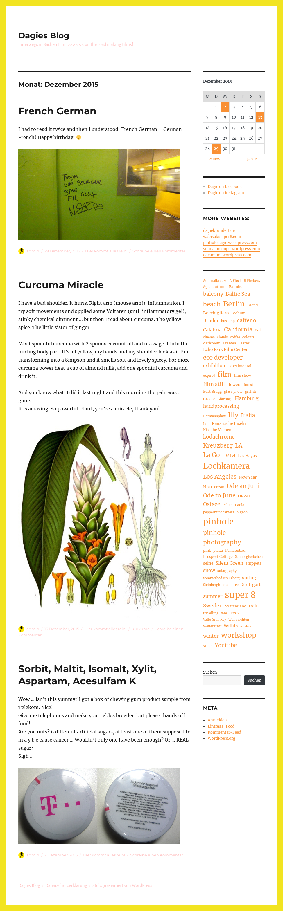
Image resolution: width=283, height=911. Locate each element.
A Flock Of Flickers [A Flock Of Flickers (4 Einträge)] (245, 281)
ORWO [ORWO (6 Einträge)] (244, 496)
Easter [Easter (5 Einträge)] (244, 343)
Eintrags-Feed (221, 726)
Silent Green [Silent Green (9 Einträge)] (229, 563)
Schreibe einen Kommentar (158, 251)
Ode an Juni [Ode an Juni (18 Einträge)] (243, 486)
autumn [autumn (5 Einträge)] (220, 286)
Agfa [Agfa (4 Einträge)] (206, 287)
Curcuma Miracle (61, 285)
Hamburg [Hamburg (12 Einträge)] (247, 398)
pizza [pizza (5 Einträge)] (218, 550)
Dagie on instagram (226, 192)
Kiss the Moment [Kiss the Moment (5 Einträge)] (218, 429)
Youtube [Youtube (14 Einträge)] (226, 645)
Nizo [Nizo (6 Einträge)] (207, 486)
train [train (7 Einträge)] (254, 606)
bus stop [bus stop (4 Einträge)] (228, 321)
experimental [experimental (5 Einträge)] (239, 366)
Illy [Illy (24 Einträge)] (233, 415)
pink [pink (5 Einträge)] (207, 550)
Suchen (210, 672)
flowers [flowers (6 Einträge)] (234, 384)
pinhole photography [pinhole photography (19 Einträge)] (222, 537)
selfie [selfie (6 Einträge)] (208, 563)
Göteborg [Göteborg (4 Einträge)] (225, 399)
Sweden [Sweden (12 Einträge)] (213, 605)
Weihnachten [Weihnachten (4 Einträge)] (238, 620)
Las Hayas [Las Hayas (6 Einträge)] (247, 455)
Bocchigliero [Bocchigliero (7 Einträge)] (216, 312)
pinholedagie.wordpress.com (230, 242)
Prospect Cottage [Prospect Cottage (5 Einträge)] (218, 556)
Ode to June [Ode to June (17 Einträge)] (219, 495)
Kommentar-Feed (224, 732)
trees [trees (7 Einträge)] (234, 613)
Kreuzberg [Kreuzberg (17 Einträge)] (218, 445)
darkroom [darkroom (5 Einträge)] (212, 343)
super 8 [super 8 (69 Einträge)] (240, 594)
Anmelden (217, 720)
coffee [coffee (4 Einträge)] (235, 337)
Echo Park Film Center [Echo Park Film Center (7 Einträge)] (225, 349)
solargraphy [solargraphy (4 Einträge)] (227, 571)
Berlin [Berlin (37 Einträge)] (234, 304)
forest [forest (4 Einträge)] (248, 385)
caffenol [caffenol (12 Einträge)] (247, 320)
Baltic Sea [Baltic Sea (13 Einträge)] (237, 294)
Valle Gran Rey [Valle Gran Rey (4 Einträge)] (214, 620)
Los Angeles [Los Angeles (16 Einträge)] (220, 476)
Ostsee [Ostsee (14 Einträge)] (211, 504)
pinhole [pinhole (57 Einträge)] (218, 522)
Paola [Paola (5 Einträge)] (239, 505)
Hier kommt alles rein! (106, 251)
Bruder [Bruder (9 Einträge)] (211, 320)
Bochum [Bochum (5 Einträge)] (238, 313)
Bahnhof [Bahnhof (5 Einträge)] (236, 286)
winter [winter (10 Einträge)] (211, 636)
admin (32, 251)
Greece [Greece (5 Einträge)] (209, 399)
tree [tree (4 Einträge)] (224, 613)
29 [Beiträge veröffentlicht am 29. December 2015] (216, 148)
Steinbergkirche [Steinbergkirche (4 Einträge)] (215, 585)
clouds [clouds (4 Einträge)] (222, 337)
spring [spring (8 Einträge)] (249, 577)
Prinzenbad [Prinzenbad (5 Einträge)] (235, 550)
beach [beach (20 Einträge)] (212, 304)
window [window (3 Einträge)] (245, 626)
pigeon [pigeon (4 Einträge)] (242, 512)
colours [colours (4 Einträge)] (248, 337)
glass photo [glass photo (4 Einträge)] (233, 391)
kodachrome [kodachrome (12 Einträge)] (219, 437)
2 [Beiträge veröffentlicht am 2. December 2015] (225, 106)
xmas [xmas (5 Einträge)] (207, 646)
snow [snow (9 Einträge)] (209, 570)
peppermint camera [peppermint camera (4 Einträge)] (218, 512)
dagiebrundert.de (219, 230)
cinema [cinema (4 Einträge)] (209, 337)
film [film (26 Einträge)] (225, 374)
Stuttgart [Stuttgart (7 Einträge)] (251, 584)
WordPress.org (221, 738)
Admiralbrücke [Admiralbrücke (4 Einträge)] (215, 281)
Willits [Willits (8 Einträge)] (231, 626)
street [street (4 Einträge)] (235, 585)
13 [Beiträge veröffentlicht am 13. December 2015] (260, 117)
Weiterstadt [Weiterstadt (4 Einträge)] (212, 626)
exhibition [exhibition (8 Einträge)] (214, 365)
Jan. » (252, 159)
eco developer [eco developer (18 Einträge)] (223, 357)
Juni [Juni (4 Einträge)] (206, 424)
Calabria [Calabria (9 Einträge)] (212, 330)
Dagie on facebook (225, 186)
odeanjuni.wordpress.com (227, 254)
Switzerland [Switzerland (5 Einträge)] (235, 606)
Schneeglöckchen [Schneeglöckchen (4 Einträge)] (249, 557)
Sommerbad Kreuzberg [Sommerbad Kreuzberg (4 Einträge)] (221, 578)
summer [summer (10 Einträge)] (213, 596)
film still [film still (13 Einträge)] (214, 384)
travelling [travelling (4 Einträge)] (210, 613)
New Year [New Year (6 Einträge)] (248, 477)
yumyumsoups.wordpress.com (231, 248)
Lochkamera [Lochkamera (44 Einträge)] (226, 466)
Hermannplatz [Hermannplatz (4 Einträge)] (214, 416)
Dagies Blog (43, 35)
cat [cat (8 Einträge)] (258, 330)
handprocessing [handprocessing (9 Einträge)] (221, 406)
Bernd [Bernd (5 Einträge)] (252, 305)
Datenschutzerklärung (66, 885)
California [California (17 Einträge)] (238, 329)
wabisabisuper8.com (222, 236)
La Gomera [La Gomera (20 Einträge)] (219, 455)
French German (57, 111)
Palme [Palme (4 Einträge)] (227, 505)
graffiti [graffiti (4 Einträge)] (250, 391)
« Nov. (215, 159)
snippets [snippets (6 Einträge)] (253, 563)
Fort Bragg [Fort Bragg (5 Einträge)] (212, 391)
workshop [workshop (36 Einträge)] (239, 635)
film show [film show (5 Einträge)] (242, 375)
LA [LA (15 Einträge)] (238, 445)
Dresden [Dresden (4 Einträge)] (229, 343)
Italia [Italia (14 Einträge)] (248, 415)
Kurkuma (141, 629)
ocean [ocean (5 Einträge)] (219, 487)
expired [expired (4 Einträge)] (209, 376)
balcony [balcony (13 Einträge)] (213, 294)
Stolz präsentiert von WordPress (122, 885)
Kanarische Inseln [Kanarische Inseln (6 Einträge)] (229, 423)
